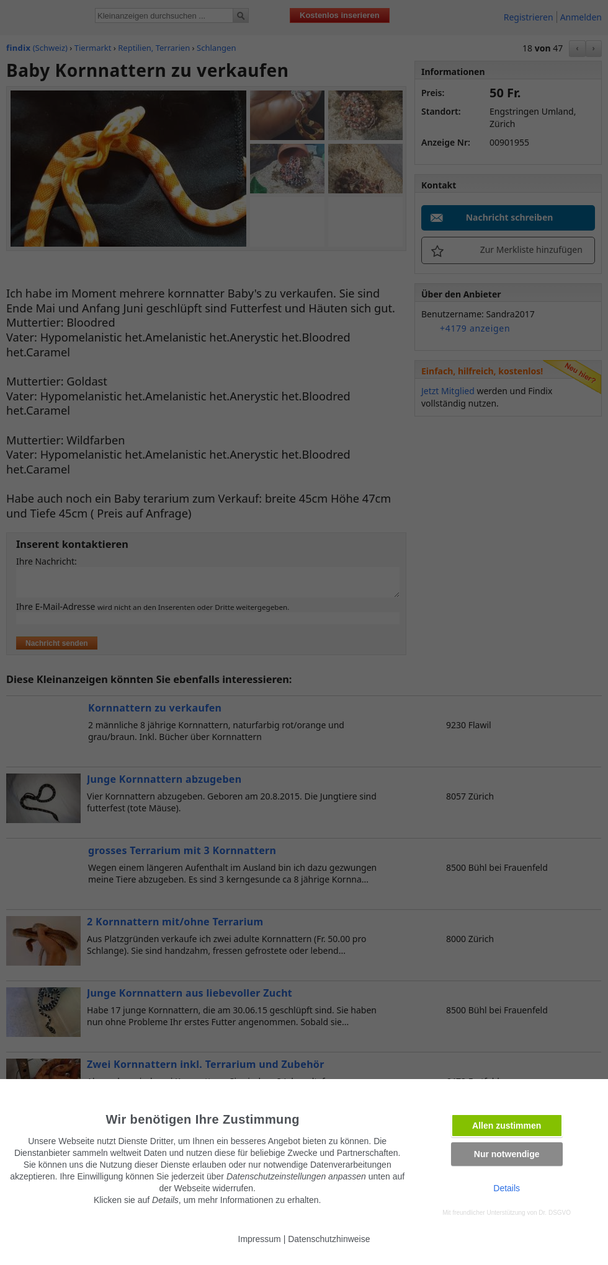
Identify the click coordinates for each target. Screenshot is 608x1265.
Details (506, 1188)
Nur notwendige (507, 1154)
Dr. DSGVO (555, 1212)
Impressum (259, 1239)
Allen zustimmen (506, 1126)
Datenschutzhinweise (329, 1239)
